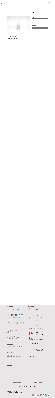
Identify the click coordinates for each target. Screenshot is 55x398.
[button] (49, 2)
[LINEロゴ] (43, 395)
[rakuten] (33, 395)
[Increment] (35, 24)
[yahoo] (36, 395)
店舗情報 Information (32, 386)
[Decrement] (32, 24)
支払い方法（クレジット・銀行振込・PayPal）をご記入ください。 (40, 17)
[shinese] (38, 395)
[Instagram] (41, 395)
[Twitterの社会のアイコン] (46, 395)
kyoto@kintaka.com (35, 343)
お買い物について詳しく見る (22, 386)
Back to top (45, 392)
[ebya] (49, 395)
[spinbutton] (34, 24)
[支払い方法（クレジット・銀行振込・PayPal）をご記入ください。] (40, 19)
